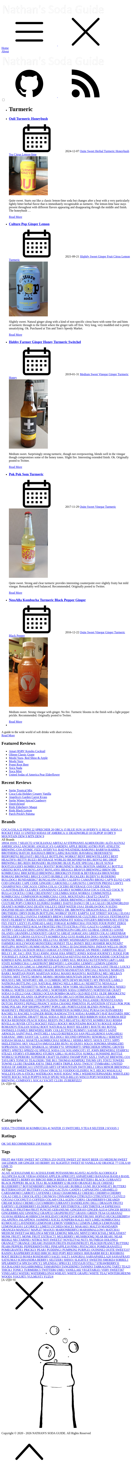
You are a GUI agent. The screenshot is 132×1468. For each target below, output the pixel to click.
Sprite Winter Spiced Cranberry (27, 800)
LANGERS (73, 963)
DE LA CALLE (95, 903)
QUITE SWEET (69, 1159)
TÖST (107, 1060)
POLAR (16, 1006)
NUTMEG (96, 1239)
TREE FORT (54, 1063)
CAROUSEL (61, 883)
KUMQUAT (10, 1223)
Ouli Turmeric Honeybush (28, 119)
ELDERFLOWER (49, 1206)
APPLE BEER (78, 846)
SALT (66, 1256)
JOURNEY (105, 953)
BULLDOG (9, 879)
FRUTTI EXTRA (67, 926)
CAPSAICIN (91, 1189)
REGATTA (74, 1020)
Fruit (110, 256)
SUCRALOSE (11, 1266)
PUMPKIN (70, 1249)
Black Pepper (17, 635)
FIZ (4, 923)
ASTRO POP (97, 846)
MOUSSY (8, 980)
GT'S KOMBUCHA (54, 936)
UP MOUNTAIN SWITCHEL (76, 1067)
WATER (58, 1128)
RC (11, 1016)
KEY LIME (93, 1219)
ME (106, 973)
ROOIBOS (117, 1253)
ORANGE (110, 1162)
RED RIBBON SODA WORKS (100, 1016)
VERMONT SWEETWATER (20, 1070)
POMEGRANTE (12, 1249)
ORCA (61, 829)
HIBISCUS (37, 1216)
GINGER (31, 1162)
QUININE (98, 1249)
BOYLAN (21, 869)
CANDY (75, 1189)
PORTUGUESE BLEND (83, 1006)
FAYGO (104, 916)
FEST (6, 919)
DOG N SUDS (107, 906)
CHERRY (102, 1193)
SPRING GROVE (112, 1047)
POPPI (46, 1006)
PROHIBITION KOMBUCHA (70, 1010)
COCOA (7, 1199)
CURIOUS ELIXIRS (37, 903)
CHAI (56, 1193)
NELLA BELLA (74, 983)
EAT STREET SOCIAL (105, 913)
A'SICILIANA (43, 843)
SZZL (93, 1057)
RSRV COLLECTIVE (59, 1030)
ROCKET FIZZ (13, 833)
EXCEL (21, 916)
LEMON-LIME (91, 1223)
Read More (15, 216)
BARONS (88, 849)
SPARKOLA (40, 1047)
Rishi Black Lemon (20, 810)
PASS (46, 1143)
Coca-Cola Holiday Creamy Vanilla (30, 793)
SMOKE (109, 1259)
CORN (80, 1199)
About (5, 51)
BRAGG (67, 869)
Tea (11, 154)
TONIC (18, 1269)
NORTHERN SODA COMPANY (72, 990)
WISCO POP (88, 1077)
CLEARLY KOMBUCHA (74, 889)
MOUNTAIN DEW (14, 836)
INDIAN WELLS (107, 946)
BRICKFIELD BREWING (38, 873)
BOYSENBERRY (34, 1186)
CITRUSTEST (102, 1196)
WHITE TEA (98, 1273)
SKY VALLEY (32, 1043)
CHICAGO (30, 886)
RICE (105, 1253)
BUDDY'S (93, 876)
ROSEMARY (42, 1256)
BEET (16, 1179)
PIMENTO (79, 1003)
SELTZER (99, 1128)
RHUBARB (92, 1253)
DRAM (117, 909)
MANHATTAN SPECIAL (82, 970)
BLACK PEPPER (13, 1183)
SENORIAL (100, 1036)
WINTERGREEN (119, 1273)
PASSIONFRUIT (78, 1243)
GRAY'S (54, 933)
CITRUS (48, 1159)
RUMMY (80, 1030)
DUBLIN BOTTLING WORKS (48, 913)
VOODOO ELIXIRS (76, 1070)
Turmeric (110, 151)
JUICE (56, 1219)
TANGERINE (70, 1266)
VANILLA (93, 1162)
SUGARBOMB (32, 1266)
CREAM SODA (12, 1203)
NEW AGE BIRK (51, 986)
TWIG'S (88, 1063)
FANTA (32, 916)
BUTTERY (35, 1189)
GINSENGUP (64, 929)
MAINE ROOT (54, 970)
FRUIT (8, 1159)
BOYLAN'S (36, 869)
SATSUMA (9, 1259)
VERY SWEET (28, 1159)
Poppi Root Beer (19, 764)
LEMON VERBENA (66, 1223)
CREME (29, 1203)
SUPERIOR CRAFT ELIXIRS (50, 1057)
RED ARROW (70, 1016)
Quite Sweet (87, 151)
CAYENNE (44, 1193)
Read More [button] (8, 735)
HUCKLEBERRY (118, 1216)
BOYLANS (53, 869)
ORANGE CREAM (31, 1243)
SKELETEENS (11, 1043)
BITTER (74, 1179)
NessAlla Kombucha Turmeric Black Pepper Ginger (47, 600)
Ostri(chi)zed (16, 803)
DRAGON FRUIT (111, 1203)
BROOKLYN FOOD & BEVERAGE (78, 873)
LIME (6, 1166)
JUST (48, 956)
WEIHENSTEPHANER (97, 1073)
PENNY (20, 1003)
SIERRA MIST (83, 1040)
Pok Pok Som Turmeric (26, 474)
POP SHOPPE (31, 1006)
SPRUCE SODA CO (52, 1050)
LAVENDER (27, 1223)
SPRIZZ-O (31, 1050)
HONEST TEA (63, 943)
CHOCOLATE (32, 1196)
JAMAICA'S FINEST (60, 950)
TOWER (118, 1060)
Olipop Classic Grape (21, 754)
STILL (91, 1263)
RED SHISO (75, 1253)
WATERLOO (45, 1073)
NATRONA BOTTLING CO (19, 983)
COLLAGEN (66, 1199)
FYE (83, 926)
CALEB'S (74, 879)
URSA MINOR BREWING (112, 1067)
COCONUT (23, 1199)
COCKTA (18, 893)
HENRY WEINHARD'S (74, 940)
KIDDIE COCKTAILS (114, 956)
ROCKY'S (94, 1023)
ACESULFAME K (23, 1172)
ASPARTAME (85, 1176)
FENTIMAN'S (119, 916)
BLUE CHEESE (103, 1183)
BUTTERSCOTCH (14, 1189)
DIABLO (91, 906)
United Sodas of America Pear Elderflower (34, 774)
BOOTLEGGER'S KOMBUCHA (22, 866)
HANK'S (106, 936)
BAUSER (72, 853)
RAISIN (7, 1253)
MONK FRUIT (11, 1236)
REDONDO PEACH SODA (30, 1020)
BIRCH (41, 1179)
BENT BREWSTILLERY (94, 856)
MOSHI (60, 976)
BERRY (48, 1162)
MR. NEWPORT (27, 980)
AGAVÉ (92, 1172)
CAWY (118, 883)
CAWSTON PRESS (100, 883)
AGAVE (80, 1172)
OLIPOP (100, 833)
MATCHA (113, 1229)
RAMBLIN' (94, 1013)
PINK (75, 1246)
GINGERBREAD (13, 1213)
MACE (69, 1226)
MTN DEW (36, 836)
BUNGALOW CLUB (53, 879)
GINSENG (32, 1213)
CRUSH (115, 899)
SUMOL (89, 1053)
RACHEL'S (9, 1013)
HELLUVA (51, 940)
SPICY (37, 1263)
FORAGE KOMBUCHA (70, 923)
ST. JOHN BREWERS (101, 1050)
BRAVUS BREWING (88, 869)
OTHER (22, 1128)
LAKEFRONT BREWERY (47, 963)
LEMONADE (111, 1223)
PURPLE (84, 1249)
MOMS (49, 976)
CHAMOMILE (71, 1193)
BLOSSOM (55, 863)
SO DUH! (77, 1043)
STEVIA (79, 1263)
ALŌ (109, 843)
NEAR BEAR (104, 1236)
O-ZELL (18, 993)
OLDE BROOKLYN (112, 993)
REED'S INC (57, 1020)
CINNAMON (67, 1196)
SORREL (122, 1259)
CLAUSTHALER (13, 889)
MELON (37, 1233)
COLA (125, 1162)
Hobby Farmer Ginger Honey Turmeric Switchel (45, 342)
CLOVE (118, 1196)
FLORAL (9, 1209)
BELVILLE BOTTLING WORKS (56, 856)
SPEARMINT (11, 1263)
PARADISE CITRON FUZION (40, 1000)
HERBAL (21, 1216)
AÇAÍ (6, 1172)
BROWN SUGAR (59, 1186)
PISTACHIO (88, 1246)
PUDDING (54, 1249)
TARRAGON (103, 1266)
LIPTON (59, 966)
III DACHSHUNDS (83, 946)
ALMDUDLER (95, 843)
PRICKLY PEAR (35, 1249)
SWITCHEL (74, 1128)
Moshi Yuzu (16, 761)
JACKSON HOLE (34, 950)
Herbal (99, 151)
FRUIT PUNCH (41, 1209)
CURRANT (62, 1203)
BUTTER (119, 1186)
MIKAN (74, 1233)
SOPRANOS (10, 1047)
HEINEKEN (34, 940)
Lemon (125, 256)
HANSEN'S (120, 936)
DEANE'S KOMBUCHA (17, 906)
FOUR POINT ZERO (112, 923)
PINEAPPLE (60, 1246)
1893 (5, 843)
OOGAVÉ (55, 996)
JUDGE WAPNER (31, 956)
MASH (66, 973)
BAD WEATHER (69, 849)
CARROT (29, 1193)
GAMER (106, 926)
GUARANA (114, 1213)
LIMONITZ (44, 966)
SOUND (25, 1047)
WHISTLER (121, 1073)
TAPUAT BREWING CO (114, 1057)
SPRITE (18, 1050)
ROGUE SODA (112, 1023)
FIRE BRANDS (58, 919)
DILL (94, 1203)
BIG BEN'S (95, 859)
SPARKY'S (57, 1047)
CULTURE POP (12, 903)
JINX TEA (32, 953)
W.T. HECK (98, 1070)
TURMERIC (32, 1269)
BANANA (102, 1176)
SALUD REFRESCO (65, 1033)
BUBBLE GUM (81, 1186)
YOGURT (20, 1276)
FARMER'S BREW (51, 916)
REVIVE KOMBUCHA (97, 1020)
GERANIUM (61, 1209)
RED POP (59, 1253)
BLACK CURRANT (108, 1179)
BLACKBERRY (55, 1183)
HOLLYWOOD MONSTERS (35, 943)
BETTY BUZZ (27, 859)
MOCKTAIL (100, 1233)
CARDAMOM (11, 1193)
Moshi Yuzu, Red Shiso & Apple (28, 757)
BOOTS (50, 866)
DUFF (73, 913)
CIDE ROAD (101, 886)
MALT (95, 1226)
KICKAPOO (91, 956)
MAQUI (105, 970)
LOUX (125, 966)
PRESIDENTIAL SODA (35, 1010)
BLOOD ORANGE (80, 1183)
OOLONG (111, 1239)
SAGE (56, 1256)
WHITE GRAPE (78, 1273)
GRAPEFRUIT (65, 1213)
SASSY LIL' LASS (37, 1036)
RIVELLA (8, 1023)
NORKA (7, 990)
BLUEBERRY (12, 1186)
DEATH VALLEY (46, 906)
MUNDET (86, 980)
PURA (95, 1010)
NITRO (37, 1239)
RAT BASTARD (113, 1013)
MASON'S (79, 973)
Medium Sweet (89, 374)
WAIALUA (114, 1070)
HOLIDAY (52, 1216)
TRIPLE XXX (72, 1063)
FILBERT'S (19, 919)
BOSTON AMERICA (97, 866)
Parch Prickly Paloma (22, 813)
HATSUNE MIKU (13, 940)
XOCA (38, 1080)
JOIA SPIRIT (68, 953)
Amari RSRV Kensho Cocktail (27, 751)
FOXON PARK (11, 926)
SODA (8, 1128)
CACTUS (62, 1189)
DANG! (80, 903)
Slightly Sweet (89, 256)
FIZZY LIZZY (18, 923)
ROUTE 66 (99, 1026)
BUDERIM (108, 876)
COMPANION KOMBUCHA (40, 896)
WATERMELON (43, 1273)
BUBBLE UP (60, 876)
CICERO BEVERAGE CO (75, 886)
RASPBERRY (24, 1253)
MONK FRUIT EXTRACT (39, 1236)
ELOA (125, 913)
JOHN (45, 953)
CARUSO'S (78, 883)
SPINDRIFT (73, 1047)
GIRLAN (81, 929)
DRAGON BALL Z (99, 909)
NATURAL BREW (50, 983)
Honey (13, 377)
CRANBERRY (96, 1199)
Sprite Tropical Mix (20, 790)
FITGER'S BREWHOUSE (101, 919)
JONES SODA (87, 953)
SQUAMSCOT (76, 1050)
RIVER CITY (25, 1023)
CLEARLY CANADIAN (41, 889)
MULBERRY (66, 1236)
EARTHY (8, 1206)
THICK (7, 1269)
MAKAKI (82, 1226)
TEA (87, 1128)
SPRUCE (65, 1263)
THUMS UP (94, 1060)
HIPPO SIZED (100, 940)
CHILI (17, 1196)
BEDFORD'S (10, 856)
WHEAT (61, 1273)
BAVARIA (86, 853)
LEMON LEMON (106, 963)
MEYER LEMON (56, 1233)
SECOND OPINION (78, 1036)
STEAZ (7, 1053)
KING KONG (24, 960)
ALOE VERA (26, 1176)
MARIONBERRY (68, 1229)
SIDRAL (66, 1040)
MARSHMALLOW (93, 1229)
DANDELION (80, 1203)
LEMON (15, 1162)
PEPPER (17, 1246)
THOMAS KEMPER (72, 1060)
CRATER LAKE (35, 899)
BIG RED (25, 863)
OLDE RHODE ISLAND (17, 996)
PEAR (6, 1246)
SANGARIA (114, 1033)
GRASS (82, 1213)
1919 (14, 843)
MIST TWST (22, 976)
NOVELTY (72, 1239)
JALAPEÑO (10, 1219)
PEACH (96, 1243)
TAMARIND (52, 1266)
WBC (77, 1073)
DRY (111, 833)
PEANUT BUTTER (116, 1243)
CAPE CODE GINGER (37, 883)
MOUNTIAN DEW (104, 976)
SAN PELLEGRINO (92, 1033)
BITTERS (88, 1179)
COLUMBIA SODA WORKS (72, 893)
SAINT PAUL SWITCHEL (33, 1033)
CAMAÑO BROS (93, 879)
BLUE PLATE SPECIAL (79, 863)
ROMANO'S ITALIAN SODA (20, 1026)
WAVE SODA (63, 1073)
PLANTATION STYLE (102, 1003)
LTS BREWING (12, 970)
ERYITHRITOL (72, 1206)
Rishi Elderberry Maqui (23, 807)
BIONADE (39, 863)
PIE (47, 1246)
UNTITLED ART (45, 1067)
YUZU (48, 1276)
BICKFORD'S (77, 859)
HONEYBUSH (85, 1216)
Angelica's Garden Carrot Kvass (28, 797)
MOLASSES (117, 1233)
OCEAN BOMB (54, 993)
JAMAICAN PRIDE (88, 950)
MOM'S (37, 976)
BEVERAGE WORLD (52, 859)
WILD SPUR (51, 1077)
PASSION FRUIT (55, 1243)
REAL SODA (112, 829)
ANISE (42, 1176)
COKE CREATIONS (39, 893)
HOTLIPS (8, 946)
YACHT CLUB (53, 1080)
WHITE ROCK (11, 1077)
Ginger (102, 256)
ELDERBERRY (26, 1206)
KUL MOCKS (80, 960)
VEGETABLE (91, 1269)
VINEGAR (10, 1273)
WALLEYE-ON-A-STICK (18, 1073)
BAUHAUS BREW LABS (48, 853)
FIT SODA (76, 919)
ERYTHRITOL (94, 1206)
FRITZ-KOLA (32, 926)
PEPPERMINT (34, 1246)
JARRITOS (110, 950)
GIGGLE (20, 929)
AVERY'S (94, 829)
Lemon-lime (29, 154)
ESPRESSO (113, 1206)
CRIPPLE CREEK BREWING (66, 899)
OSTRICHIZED (85, 996)
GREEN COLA (99, 933)
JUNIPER (68, 1219)
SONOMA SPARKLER (109, 1043)
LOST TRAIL (110, 966)
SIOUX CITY (102, 1040)
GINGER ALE (97, 1209)
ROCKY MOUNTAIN (72, 1023)
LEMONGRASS (12, 1226)
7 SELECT (25, 843)
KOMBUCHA (40, 1128)
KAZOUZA (60, 956)
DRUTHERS (10, 913)
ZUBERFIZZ (73, 1080)
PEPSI (29, 829)
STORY (19, 1053)
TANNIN (87, 1266)
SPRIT (6, 1050)
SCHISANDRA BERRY (33, 1259)
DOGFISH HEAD (13, 909)
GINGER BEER (119, 1209)
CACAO (49, 1189)
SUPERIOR (22, 1057)
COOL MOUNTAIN (72, 896)
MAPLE (37, 1229)
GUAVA (7, 1216)
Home (5, 48)
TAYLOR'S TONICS (15, 1060)
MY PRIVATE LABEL (107, 980)
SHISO (69, 1259)
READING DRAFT (27, 1016)
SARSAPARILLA (99, 1256)
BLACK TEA (34, 1183)
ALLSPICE (9, 1176)
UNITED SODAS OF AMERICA (47, 833)
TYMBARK (102, 1063)
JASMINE (43, 1219)
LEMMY (88, 963)
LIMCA (30, 966)
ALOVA (119, 843)
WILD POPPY (32, 1077)
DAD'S (68, 903)
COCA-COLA (12, 829)
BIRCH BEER (57, 1179)
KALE (80, 1219)
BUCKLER (78, 876)
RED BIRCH (43, 1253)
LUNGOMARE (33, 970)
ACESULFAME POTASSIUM (54, 1172)
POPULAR (59, 1006)
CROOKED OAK (97, 899)
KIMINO (8, 960)
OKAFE (71, 993)
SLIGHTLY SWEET (70, 1162)
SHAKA (19, 1040)
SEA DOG (57, 1036)
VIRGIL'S (55, 1070)
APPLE (54, 1176)
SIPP (116, 1040)
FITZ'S (123, 919)
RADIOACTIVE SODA (70, 1013)
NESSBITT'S (30, 986)
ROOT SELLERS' (79, 1026)
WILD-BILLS (69, 1077)
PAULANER (92, 1000)
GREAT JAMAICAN (75, 933)
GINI (31, 929)
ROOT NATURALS (53, 1026)
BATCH (25, 853)
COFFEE (38, 1199)
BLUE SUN (76, 829)
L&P (112, 960)
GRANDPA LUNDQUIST (32, 933)
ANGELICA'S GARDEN (52, 846)
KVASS (113, 1128)
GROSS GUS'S (31, 936)
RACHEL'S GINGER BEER (36, 1013)
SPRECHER (45, 829)
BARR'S (102, 849)
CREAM (113, 1199)
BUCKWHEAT (102, 1186)
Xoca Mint (15, 771)
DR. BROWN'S (75, 909)
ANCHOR (29, 846)
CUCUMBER (45, 1203)
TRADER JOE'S (34, 1063)
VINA (43, 1070)
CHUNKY (49, 1196)
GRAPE (47, 1213)
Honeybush (122, 151)
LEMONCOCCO (12, 966)
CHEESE (88, 1193)
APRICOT (68, 1176)
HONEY (67, 1216)
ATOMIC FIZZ (32, 849)
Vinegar (104, 374)
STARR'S (122, 1050)
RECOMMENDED (26, 1143)
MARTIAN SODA (48, 973)
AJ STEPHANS (74, 843)
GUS (72, 936)
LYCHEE (57, 1226)
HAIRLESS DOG (87, 936)
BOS (79, 866)
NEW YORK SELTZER (78, 986)
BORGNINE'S (65, 866)
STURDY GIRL (53, 1053)
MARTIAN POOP (24, 973)
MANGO (23, 1229)
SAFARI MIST (98, 1030)
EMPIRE (8, 916)
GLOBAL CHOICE (101, 929)
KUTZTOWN (99, 960)
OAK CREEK (34, 993)
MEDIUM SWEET (15, 1233)
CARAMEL (108, 1189)
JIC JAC (19, 953)
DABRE (57, 903)
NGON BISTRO (105, 986)
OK (6, 1143)
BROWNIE (23, 876)
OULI (100, 996)
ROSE (28, 1256)
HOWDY (22, 946)
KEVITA (75, 956)
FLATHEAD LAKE (41, 923)
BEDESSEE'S (103, 853)
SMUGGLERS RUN (56, 1043)
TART (116, 1266)
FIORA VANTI (37, 919)
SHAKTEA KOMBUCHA (43, 1040)
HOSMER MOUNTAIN (108, 943)
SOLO (89, 1043)
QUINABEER (113, 1010)
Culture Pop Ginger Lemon (29, 224)
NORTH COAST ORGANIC (32, 990)
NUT (85, 1239)
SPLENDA (51, 1263)
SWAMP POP (79, 1057)
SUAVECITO (73, 1053)
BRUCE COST (41, 876)
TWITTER (49, 1269)
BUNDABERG (28, 879)
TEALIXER (37, 1060)
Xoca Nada (15, 767)
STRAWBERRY (108, 1263)
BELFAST (27, 856)
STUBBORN (34, 1053)
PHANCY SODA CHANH (54, 1003)
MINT (85, 1233)
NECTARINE (22, 1239)
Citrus (18, 154)
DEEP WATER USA (71, 906)
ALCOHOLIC (107, 1172)
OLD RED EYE (88, 993)
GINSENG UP (45, 929)
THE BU (51, 1060)
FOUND (92, 923)
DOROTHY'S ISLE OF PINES (45, 909)
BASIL (115, 1176)
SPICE (27, 1263)
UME (61, 1269)
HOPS (100, 1216)
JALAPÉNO (27, 1219)
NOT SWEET (53, 1239)
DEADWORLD (81, 833)
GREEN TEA (97, 1213)
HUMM (35, 946)
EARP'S (84, 913)
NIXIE (121, 986)
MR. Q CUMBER (50, 980)
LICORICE (32, 1226)
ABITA (57, 843)
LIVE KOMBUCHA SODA (83, 966)
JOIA (54, 953)
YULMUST (35, 1276)
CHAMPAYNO (11, 886)
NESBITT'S (93, 983)
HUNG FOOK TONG (55, 946)
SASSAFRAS (121, 1256)
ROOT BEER (93, 1159)
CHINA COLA (48, 886)
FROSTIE (49, 926)
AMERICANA (11, 846)
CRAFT (92, 896)
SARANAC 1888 (12, 1036)
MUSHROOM (85, 1236)
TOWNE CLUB (12, 1063)
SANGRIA (78, 1256)
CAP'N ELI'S (114, 879)
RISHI (117, 1020)
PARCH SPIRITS (71, 1000)
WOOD (7, 1276)
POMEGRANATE (109, 1246)
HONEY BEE (83, 943)
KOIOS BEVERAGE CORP (52, 960)
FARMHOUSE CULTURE (81, 916)
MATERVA (95, 973)
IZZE (17, 950)
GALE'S (93, 926)
